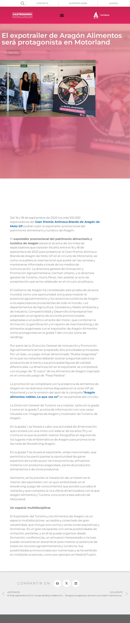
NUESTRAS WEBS (78, 3)
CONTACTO (42, 3)
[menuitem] (113, 3)
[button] (22, 3)
